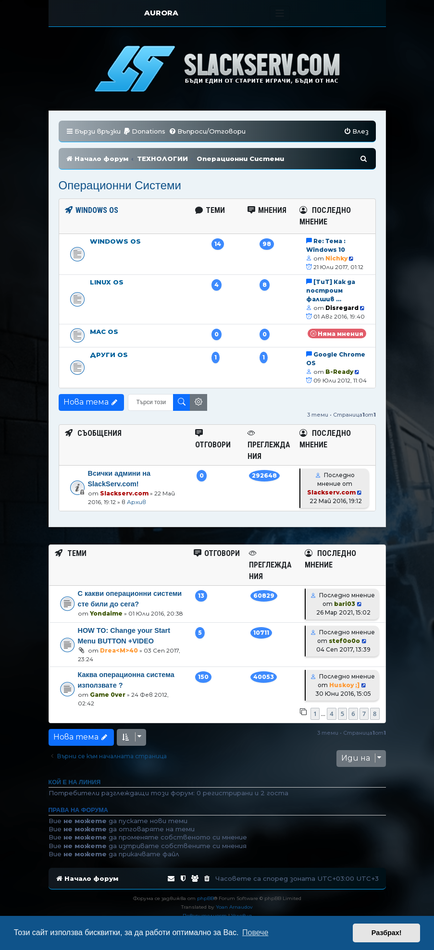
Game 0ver (107, 694)
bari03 (344, 603)
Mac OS (104, 331)
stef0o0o (344, 640)
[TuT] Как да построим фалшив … (330, 290)
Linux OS (107, 282)
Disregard (342, 307)
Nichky (336, 258)
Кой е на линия (75, 782)
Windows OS (115, 241)
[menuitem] (144, 131)
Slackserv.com (124, 493)
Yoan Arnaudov (234, 907)
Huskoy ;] (344, 685)
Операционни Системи (120, 185)
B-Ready (339, 371)
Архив (136, 502)
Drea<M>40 (119, 650)
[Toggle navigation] (280, 13)
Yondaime (106, 613)
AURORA (161, 12)
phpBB (205, 898)
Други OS (109, 354)
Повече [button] (255, 932)
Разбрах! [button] (387, 933)
